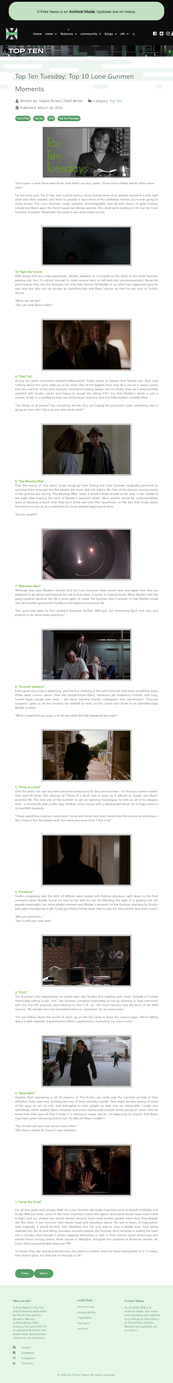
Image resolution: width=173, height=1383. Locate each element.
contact (82, 1328)
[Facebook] (31, 1353)
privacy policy (86, 1312)
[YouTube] (31, 1363)
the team (83, 1323)
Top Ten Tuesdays (69, 118)
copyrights (84, 1317)
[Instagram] (168, 33)
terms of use (85, 1307)
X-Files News (80, 1375)
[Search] (134, 34)
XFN (51, 118)
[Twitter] (31, 1347)
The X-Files (23, 118)
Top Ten (116, 101)
